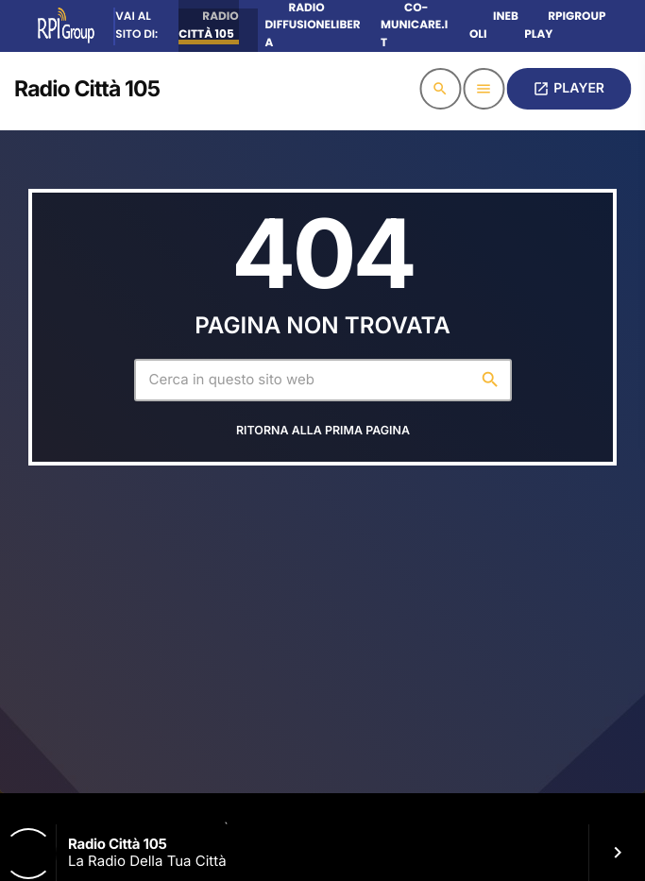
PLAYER (568, 88)
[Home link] (87, 89)
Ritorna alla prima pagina (323, 431)
